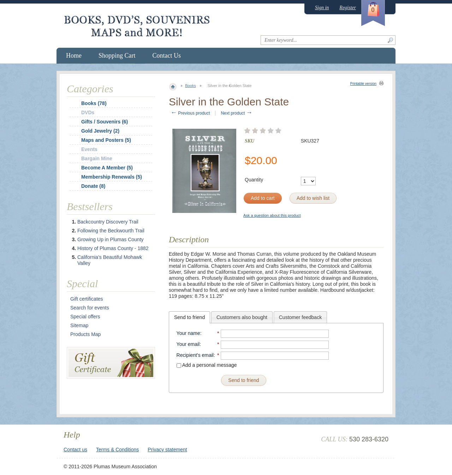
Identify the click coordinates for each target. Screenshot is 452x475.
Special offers (85, 316)
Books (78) (94, 103)
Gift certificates (86, 299)
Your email (188, 344)
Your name (188, 333)
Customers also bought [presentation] (241, 317)
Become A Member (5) (107, 167)
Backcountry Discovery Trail (107, 222)
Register (347, 7)
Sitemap (79, 325)
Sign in (322, 7)
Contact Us (167, 55)
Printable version (363, 84)
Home (74, 55)
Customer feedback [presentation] (300, 317)
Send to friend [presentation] (189, 317)
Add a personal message (207, 365)
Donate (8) (93, 186)
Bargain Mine (96, 158)
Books (190, 85)
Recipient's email (195, 355)
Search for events (89, 308)
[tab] (189, 317)
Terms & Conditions (117, 449)
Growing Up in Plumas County (110, 239)
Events (89, 149)
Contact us (75, 449)
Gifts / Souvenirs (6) (104, 121)
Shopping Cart (117, 55)
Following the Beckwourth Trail (110, 230)
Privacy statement (167, 449)
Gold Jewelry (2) (100, 131)
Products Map (85, 334)
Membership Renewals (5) (111, 177)
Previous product (190, 113)
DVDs (87, 112)
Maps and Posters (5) (106, 140)
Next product (236, 113)
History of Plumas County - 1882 (113, 248)
